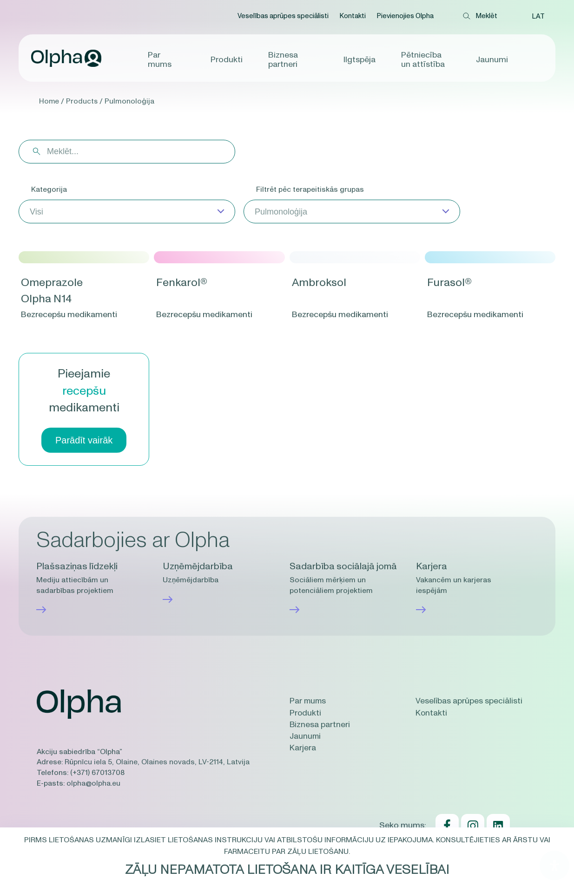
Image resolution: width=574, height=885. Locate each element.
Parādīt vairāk (83, 440)
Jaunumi (492, 59)
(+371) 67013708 (97, 772)
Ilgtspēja (359, 59)
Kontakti (351, 16)
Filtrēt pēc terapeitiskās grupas (310, 189)
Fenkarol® (183, 282)
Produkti (227, 59)
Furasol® (450, 282)
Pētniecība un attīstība (423, 59)
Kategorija (49, 189)
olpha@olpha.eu (93, 783)
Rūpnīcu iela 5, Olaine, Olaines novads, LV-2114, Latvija (157, 762)
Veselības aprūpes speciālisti (282, 16)
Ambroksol (320, 282)
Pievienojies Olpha (404, 16)
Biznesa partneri (283, 59)
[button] (538, 16)
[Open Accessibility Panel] (554, 865)
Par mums (160, 59)
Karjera (303, 748)
